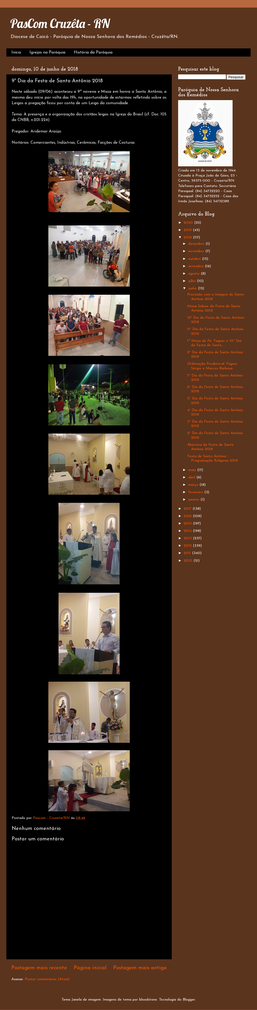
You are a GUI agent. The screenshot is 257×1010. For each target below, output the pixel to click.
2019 (188, 230)
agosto (194, 274)
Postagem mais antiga (140, 968)
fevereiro (196, 492)
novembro (196, 251)
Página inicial (90, 968)
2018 (188, 237)
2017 (188, 509)
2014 (188, 531)
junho (193, 288)
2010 (188, 561)
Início (16, 52)
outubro (195, 259)
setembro (196, 266)
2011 (188, 553)
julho (192, 281)
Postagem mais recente (39, 968)
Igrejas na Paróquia (47, 52)
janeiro (194, 500)
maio (192, 470)
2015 (188, 524)
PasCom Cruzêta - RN (60, 23)
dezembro (197, 244)
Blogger (189, 1000)
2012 (188, 546)
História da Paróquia (93, 52)
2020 (189, 223)
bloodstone (148, 1000)
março (193, 485)
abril (192, 477)
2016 (188, 516)
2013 (188, 538)
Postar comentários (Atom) (47, 979)
